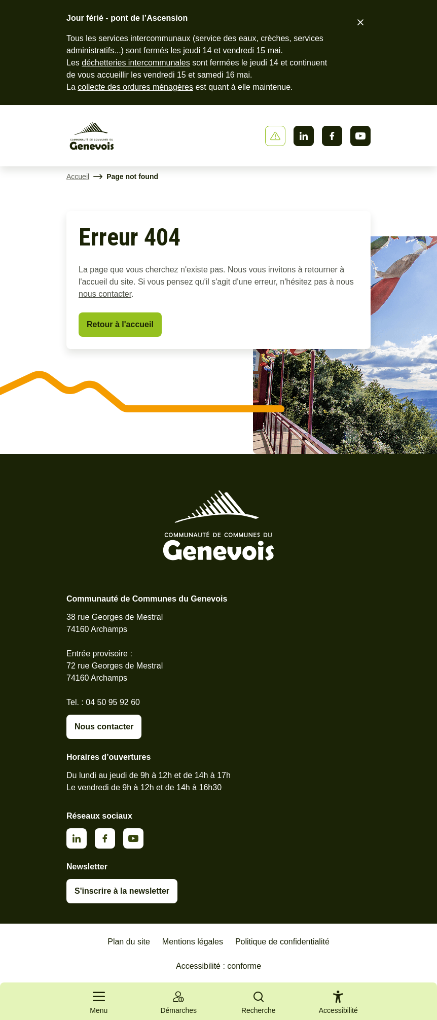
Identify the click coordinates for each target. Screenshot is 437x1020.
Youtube (360, 136)
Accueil (77, 176)
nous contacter (105, 294)
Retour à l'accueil (120, 324)
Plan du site (128, 941)
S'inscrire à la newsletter (122, 891)
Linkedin (304, 136)
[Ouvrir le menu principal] (99, 1001)
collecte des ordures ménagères (135, 87)
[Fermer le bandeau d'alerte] (360, 22)
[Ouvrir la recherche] (258, 1001)
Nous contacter (104, 726)
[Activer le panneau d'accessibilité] (338, 1004)
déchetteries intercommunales (136, 62)
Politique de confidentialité (282, 941)
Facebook (332, 136)
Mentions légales (192, 941)
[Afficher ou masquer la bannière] (275, 136)
